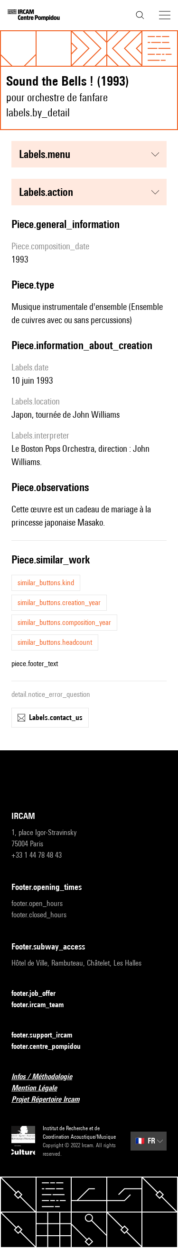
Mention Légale (39, 1088)
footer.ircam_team (43, 1005)
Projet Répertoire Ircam (51, 1100)
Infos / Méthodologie (47, 1077)
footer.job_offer (39, 994)
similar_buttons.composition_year (64, 622)
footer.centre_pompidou (51, 1047)
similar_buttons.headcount (55, 642)
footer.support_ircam (47, 1035)
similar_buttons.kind (46, 582)
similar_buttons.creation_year (59, 602)
